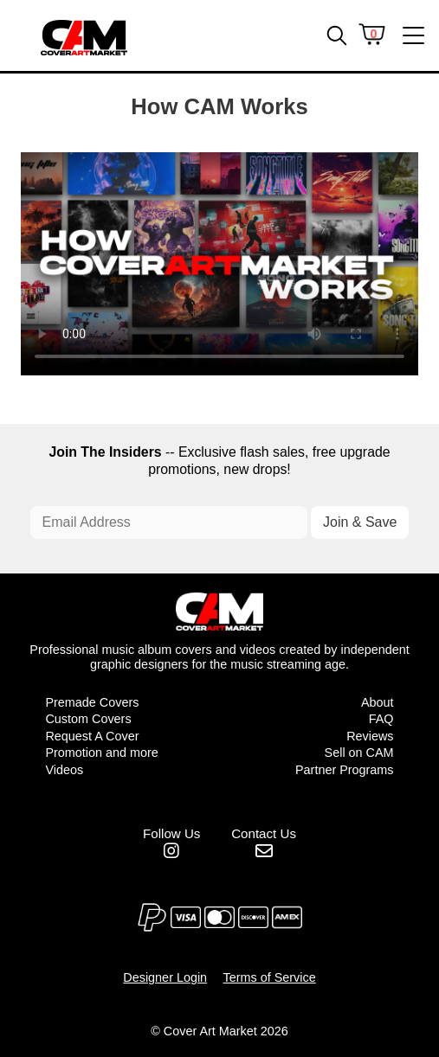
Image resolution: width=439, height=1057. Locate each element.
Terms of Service (269, 977)
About (377, 702)
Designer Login (165, 977)
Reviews (369, 736)
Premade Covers (92, 702)
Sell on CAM (359, 752)
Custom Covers (88, 719)
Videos (64, 770)
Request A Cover (92, 736)
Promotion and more (101, 752)
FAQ (381, 719)
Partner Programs (344, 770)
